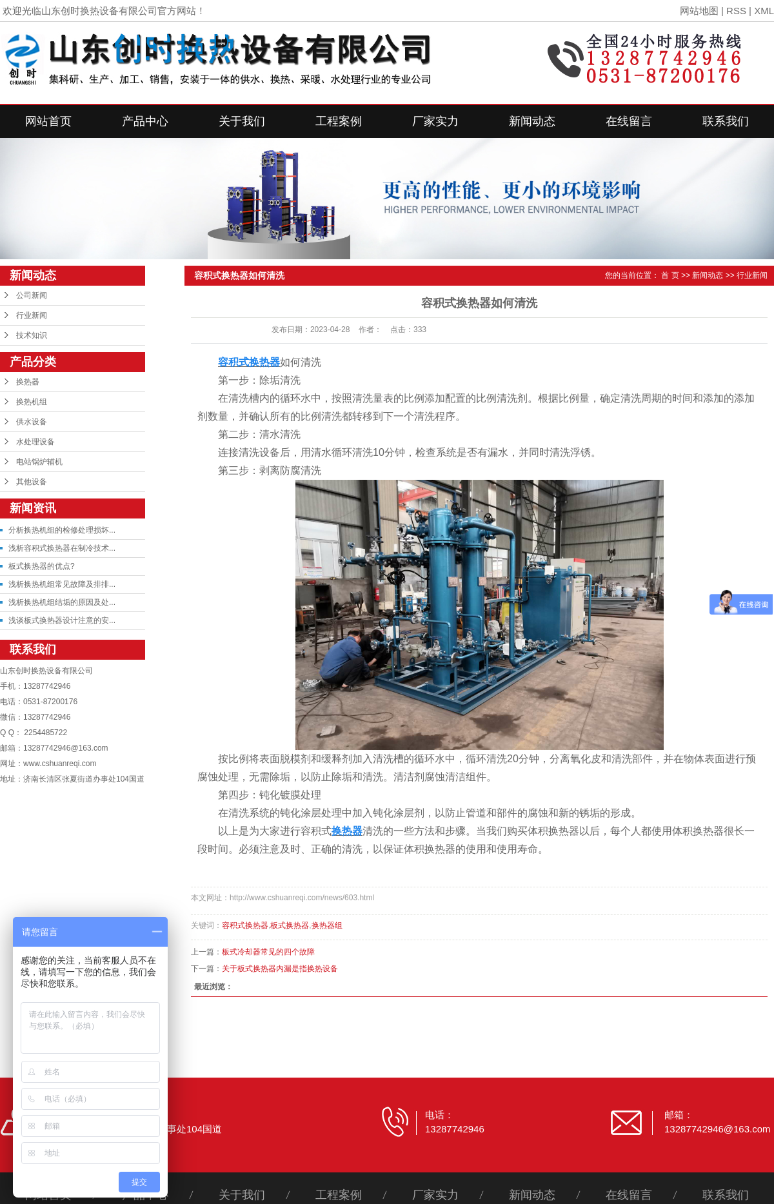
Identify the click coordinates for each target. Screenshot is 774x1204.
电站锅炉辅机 (39, 461)
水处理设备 (35, 441)
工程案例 (338, 121)
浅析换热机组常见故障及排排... (61, 584)
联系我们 (725, 121)
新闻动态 (532, 121)
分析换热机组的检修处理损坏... (61, 530)
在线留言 (629, 121)
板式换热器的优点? (41, 566)
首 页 (670, 275)
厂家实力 (435, 121)
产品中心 (145, 121)
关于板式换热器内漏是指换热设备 (280, 968)
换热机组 (31, 401)
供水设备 (31, 421)
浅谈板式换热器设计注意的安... (61, 620)
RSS (736, 10)
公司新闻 (31, 295)
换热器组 (327, 925)
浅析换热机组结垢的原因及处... (61, 602)
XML (764, 10)
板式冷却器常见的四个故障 (268, 951)
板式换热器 (289, 925)
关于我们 (242, 121)
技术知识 (31, 335)
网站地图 (699, 10)
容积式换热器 (245, 925)
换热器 (27, 381)
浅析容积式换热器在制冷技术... (61, 548)
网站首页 (48, 121)
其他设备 (31, 481)
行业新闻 (31, 315)
